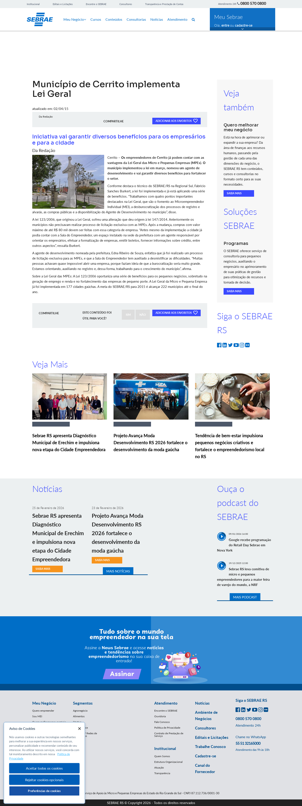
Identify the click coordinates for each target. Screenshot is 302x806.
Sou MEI (37, 716)
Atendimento (177, 19)
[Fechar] (79, 728)
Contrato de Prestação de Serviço (168, 735)
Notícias (156, 19)
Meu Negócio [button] (44, 703)
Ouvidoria (160, 716)
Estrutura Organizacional (168, 761)
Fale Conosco (162, 722)
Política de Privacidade (167, 727)
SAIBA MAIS (234, 193)
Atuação (159, 767)
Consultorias (136, 19)
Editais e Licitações (63, 4)
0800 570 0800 (253, 3)
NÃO (142, 314)
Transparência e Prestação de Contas (164, 4)
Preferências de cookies (44, 791)
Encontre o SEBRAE (96, 4)
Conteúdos (113, 19)
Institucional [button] (165, 748)
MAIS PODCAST (245, 597)
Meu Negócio (74, 19)
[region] (44, 763)
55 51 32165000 (248, 743)
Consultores (125, 4)
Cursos (95, 19)
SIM (128, 314)
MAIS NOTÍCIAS (118, 571)
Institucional (33, 4)
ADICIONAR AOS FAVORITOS (176, 121)
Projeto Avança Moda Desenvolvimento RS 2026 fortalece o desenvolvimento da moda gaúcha (150, 442)
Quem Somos (162, 756)
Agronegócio (80, 710)
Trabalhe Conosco (210, 746)
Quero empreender (43, 710)
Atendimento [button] (165, 703)
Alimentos (79, 716)
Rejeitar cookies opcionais (44, 780)
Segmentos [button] (83, 703)
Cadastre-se (205, 755)
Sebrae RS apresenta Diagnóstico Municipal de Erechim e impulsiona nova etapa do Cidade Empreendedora (68, 442)
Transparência (162, 773)
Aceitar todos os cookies (44, 768)
